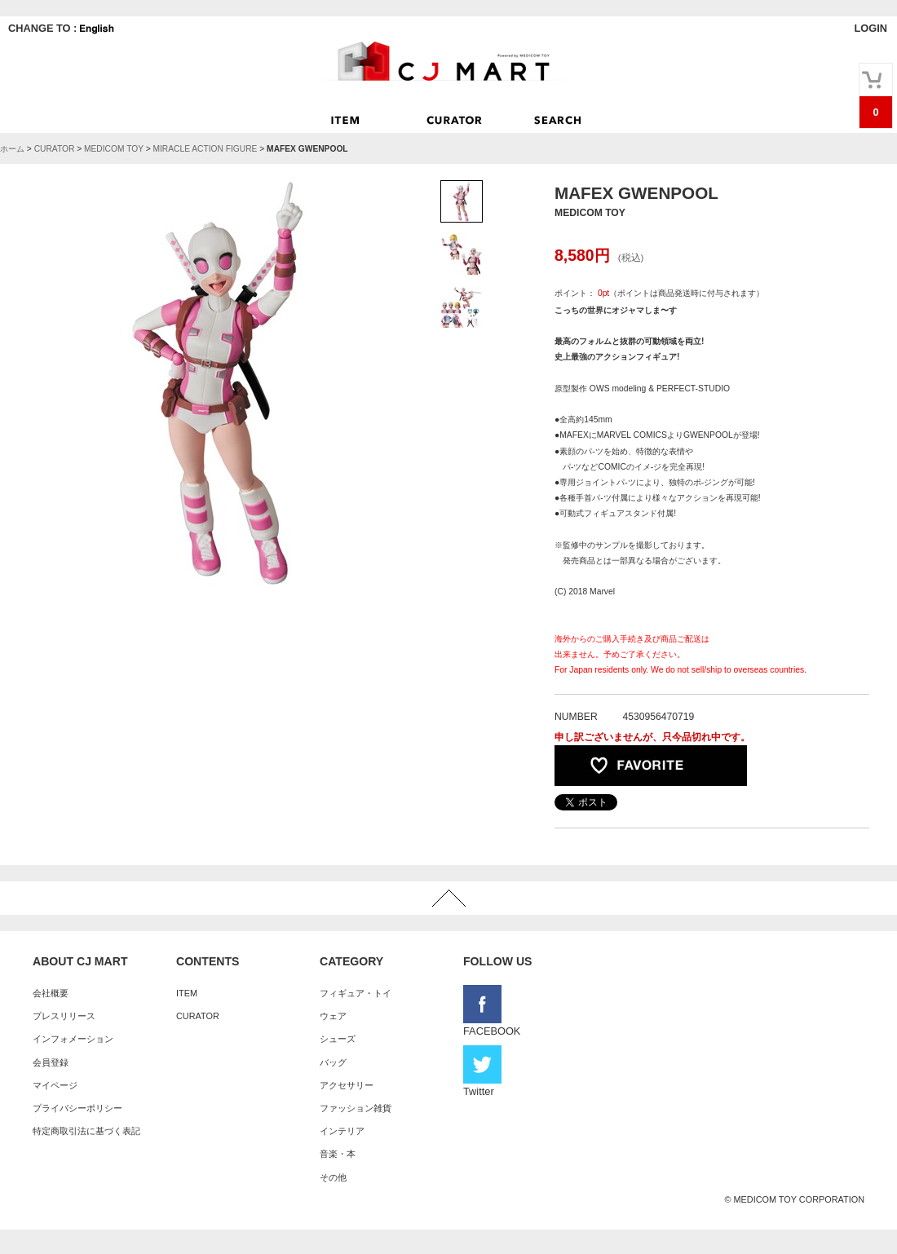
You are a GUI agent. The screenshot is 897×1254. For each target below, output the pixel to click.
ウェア (333, 1016)
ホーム (12, 148)
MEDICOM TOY (114, 148)
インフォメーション (73, 1039)
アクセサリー (346, 1085)
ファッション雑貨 (355, 1108)
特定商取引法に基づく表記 (86, 1131)
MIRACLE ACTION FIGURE (204, 148)
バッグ (333, 1062)
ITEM (186, 993)
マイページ (55, 1085)
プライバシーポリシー (77, 1108)
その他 (333, 1177)
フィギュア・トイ (355, 993)
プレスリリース (64, 1016)
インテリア (342, 1131)
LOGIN (870, 28)
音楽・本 (338, 1154)
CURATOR (54, 148)
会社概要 (50, 993)
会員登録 (50, 1062)
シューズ (338, 1039)
